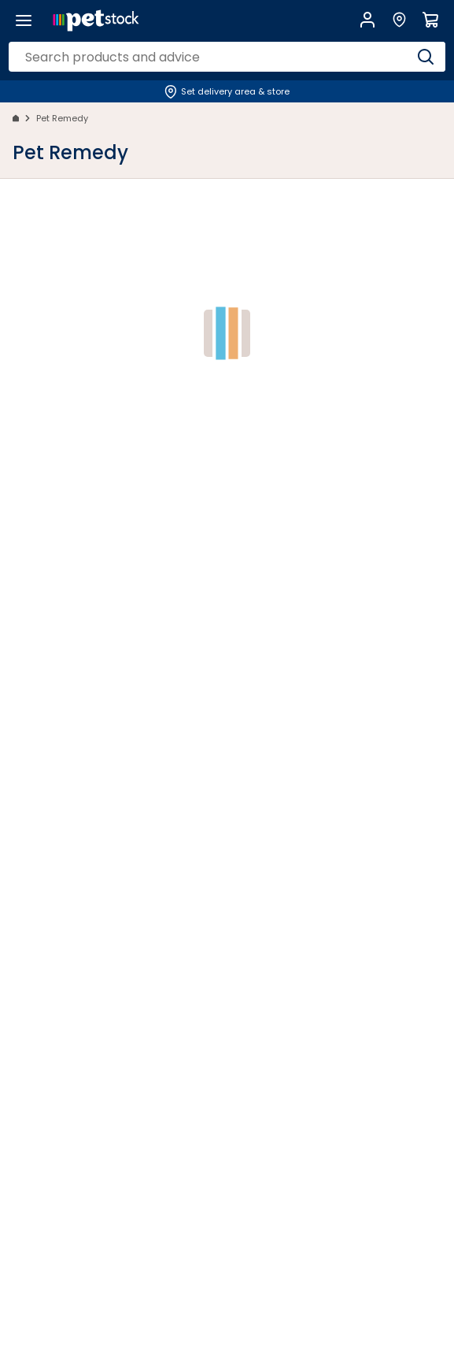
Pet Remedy (62, 118)
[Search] (425, 57)
